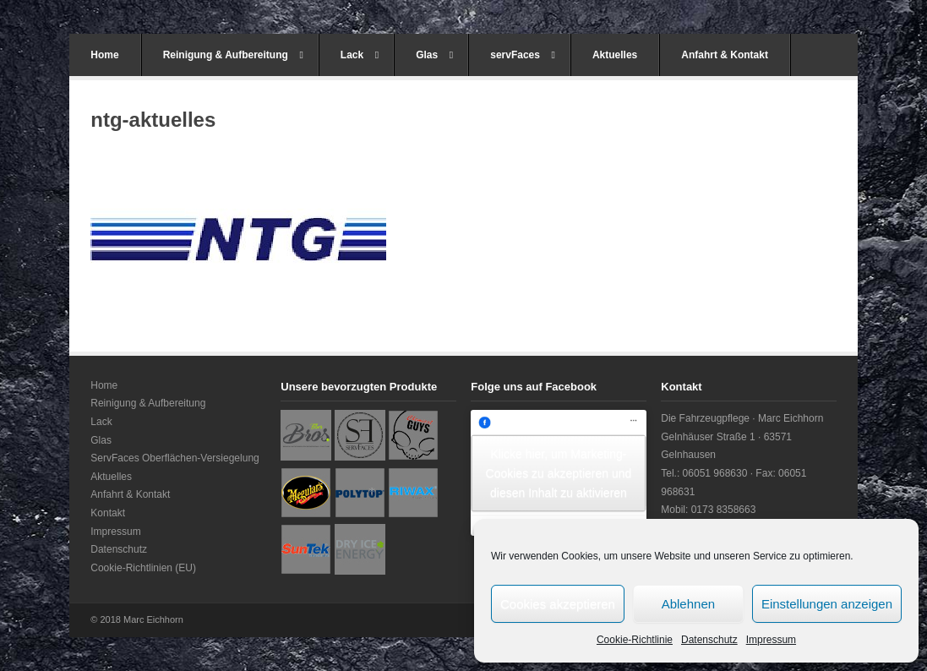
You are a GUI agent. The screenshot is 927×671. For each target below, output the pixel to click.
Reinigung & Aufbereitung (233, 55)
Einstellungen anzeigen (826, 604)
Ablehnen (688, 604)
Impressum (771, 640)
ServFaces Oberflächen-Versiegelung (174, 458)
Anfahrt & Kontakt (724, 55)
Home (104, 55)
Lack (360, 55)
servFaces (522, 55)
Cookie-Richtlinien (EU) (143, 568)
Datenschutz (709, 640)
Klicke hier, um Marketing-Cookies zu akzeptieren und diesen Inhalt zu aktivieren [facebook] (559, 472)
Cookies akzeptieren (557, 604)
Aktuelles (614, 55)
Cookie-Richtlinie (635, 640)
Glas (434, 55)
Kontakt (107, 513)
